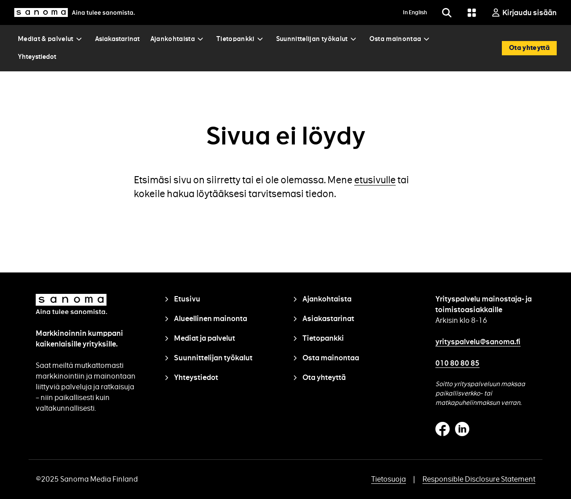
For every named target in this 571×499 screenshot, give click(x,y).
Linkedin (462, 429)
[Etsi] (446, 12)
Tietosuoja (388, 479)
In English (415, 12)
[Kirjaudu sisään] (524, 12)
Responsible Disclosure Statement (478, 479)
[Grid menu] (471, 12)
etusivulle (375, 180)
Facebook (442, 429)
